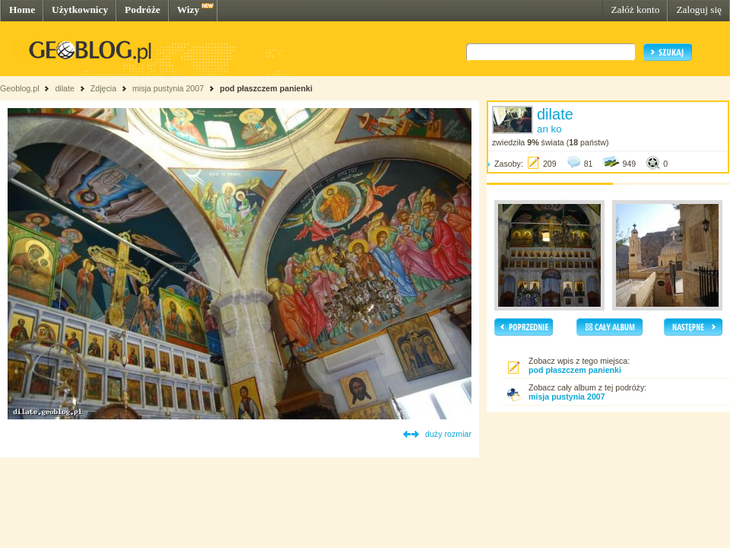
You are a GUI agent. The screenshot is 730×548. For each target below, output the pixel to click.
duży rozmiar (448, 433)
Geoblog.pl (20, 88)
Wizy (188, 9)
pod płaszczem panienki (266, 88)
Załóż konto (635, 9)
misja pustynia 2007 (168, 88)
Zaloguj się (699, 9)
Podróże (142, 9)
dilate (64, 88)
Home (22, 9)
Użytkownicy (80, 9)
